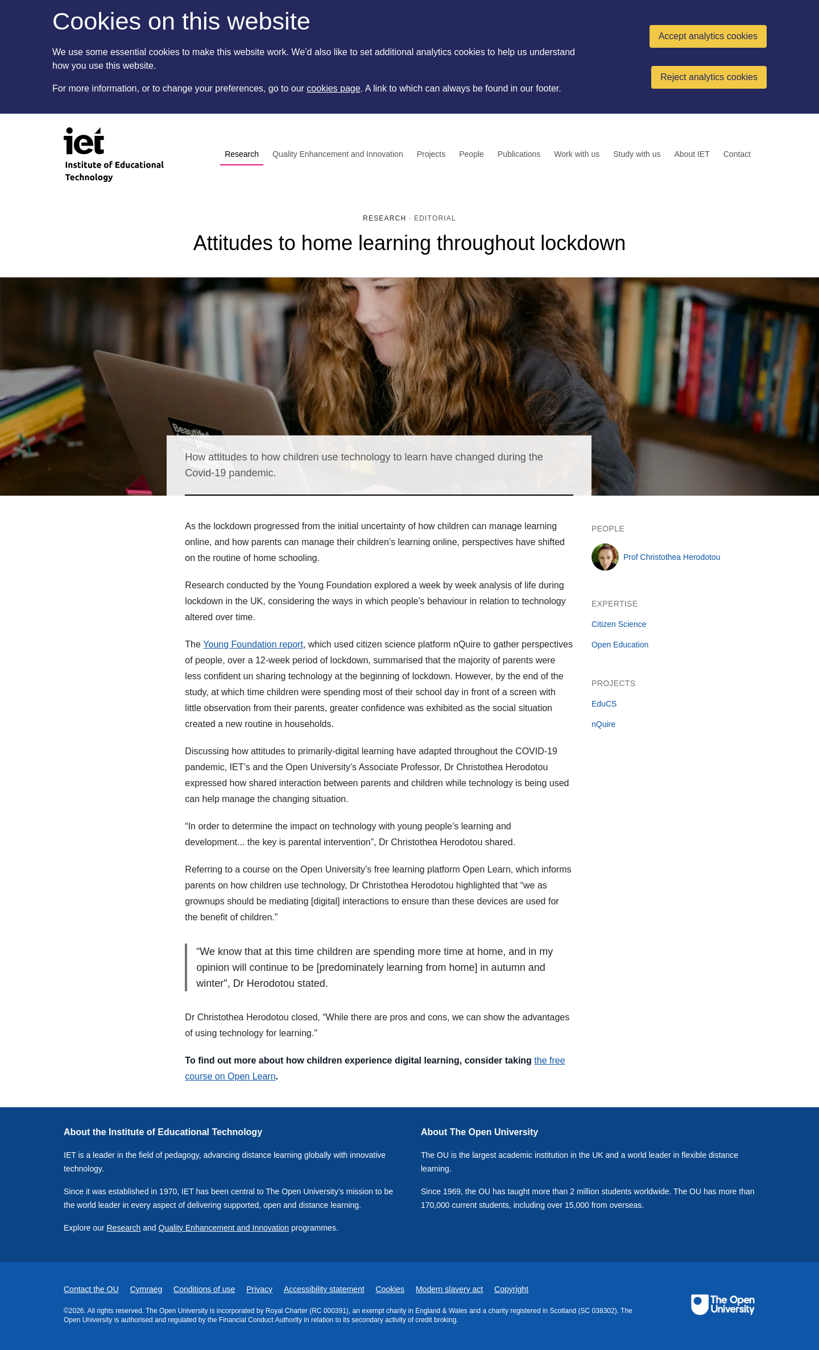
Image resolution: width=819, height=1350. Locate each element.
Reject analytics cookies (709, 77)
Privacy (259, 1289)
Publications (519, 154)
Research (242, 154)
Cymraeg (146, 1289)
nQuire (603, 724)
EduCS (604, 703)
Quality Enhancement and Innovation (337, 154)
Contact (737, 154)
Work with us (576, 154)
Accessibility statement (324, 1289)
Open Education (620, 644)
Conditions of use (204, 1289)
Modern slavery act (449, 1289)
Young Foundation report (253, 644)
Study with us (636, 154)
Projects (431, 154)
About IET (691, 154)
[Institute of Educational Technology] (120, 154)
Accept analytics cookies (708, 36)
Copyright (511, 1289)
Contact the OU (91, 1289)
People (471, 154)
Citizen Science (619, 624)
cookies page (333, 88)
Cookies (389, 1289)
